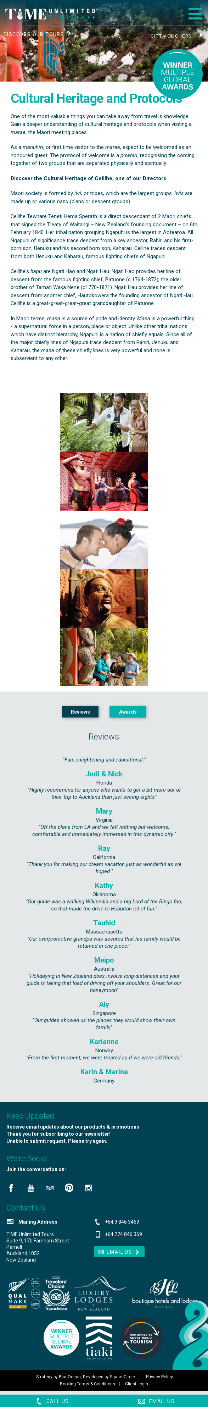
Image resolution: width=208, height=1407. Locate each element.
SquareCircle (121, 1380)
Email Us (156, 1401)
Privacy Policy (159, 1380)
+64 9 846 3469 (122, 1225)
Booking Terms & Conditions (86, 1387)
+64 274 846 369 (123, 1238)
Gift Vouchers (171, 36)
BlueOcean (69, 1380)
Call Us (52, 1401)
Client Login (137, 1387)
